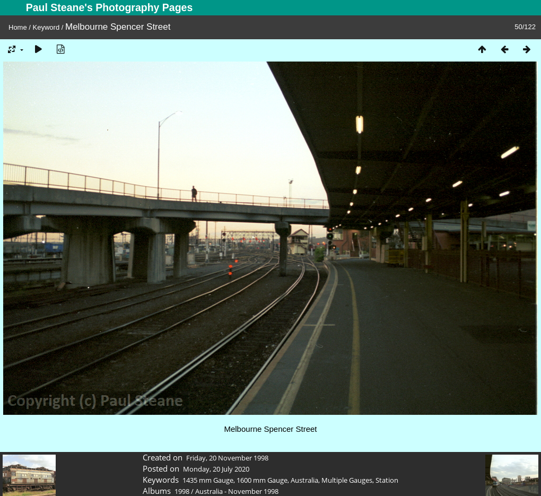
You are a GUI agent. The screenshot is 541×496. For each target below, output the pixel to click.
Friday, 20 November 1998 (227, 458)
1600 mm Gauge (262, 480)
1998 (181, 491)
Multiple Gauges (346, 480)
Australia (304, 480)
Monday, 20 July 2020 (216, 469)
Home (17, 27)
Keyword (46, 27)
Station (387, 480)
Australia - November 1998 (236, 491)
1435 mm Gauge (207, 480)
